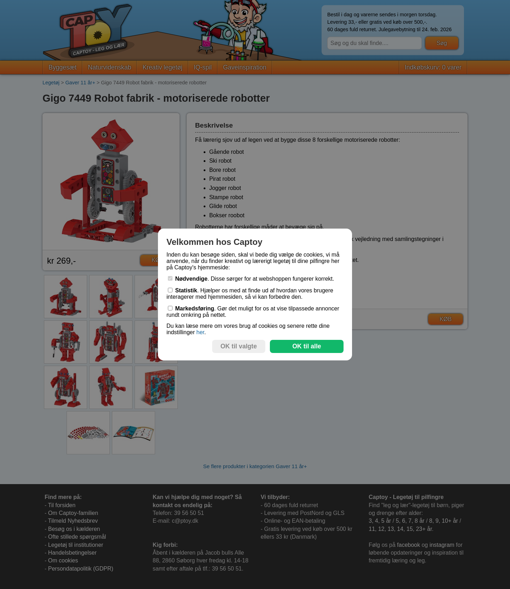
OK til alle (306, 346)
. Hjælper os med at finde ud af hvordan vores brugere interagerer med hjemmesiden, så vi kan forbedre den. (249, 293)
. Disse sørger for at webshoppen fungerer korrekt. (251, 279)
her (200, 332)
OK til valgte (239, 346)
